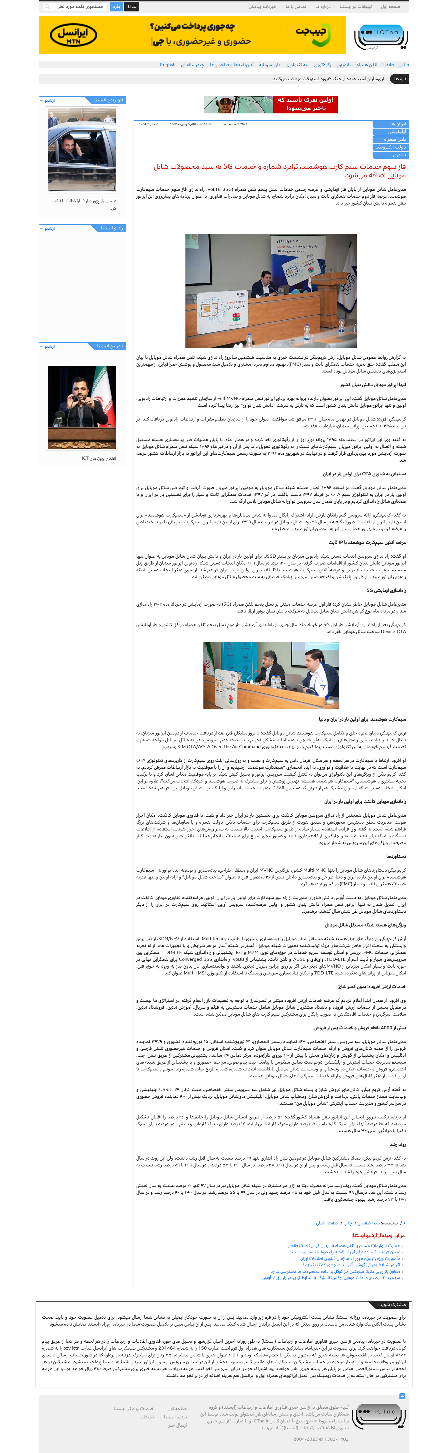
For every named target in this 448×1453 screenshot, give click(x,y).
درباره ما (323, 6)
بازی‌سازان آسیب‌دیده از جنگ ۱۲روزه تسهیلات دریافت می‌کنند (329, 79)
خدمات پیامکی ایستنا (134, 1408)
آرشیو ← (47, 100)
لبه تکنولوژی (297, 65)
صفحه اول (390, 6)
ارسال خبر (178, 1425)
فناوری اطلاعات (394, 65)
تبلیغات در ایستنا (356, 6)
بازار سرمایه (269, 65)
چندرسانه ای (192, 65)
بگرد (116, 6)
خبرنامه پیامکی (263, 6)
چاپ (347, 1223)
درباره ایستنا (175, 1417)
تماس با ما (296, 6)
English (167, 65)
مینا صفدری (368, 1223)
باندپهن (344, 65)
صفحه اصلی (327, 1223)
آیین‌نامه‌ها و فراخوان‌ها (231, 65)
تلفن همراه (367, 65)
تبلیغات (146, 1417)
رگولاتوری (322, 65)
